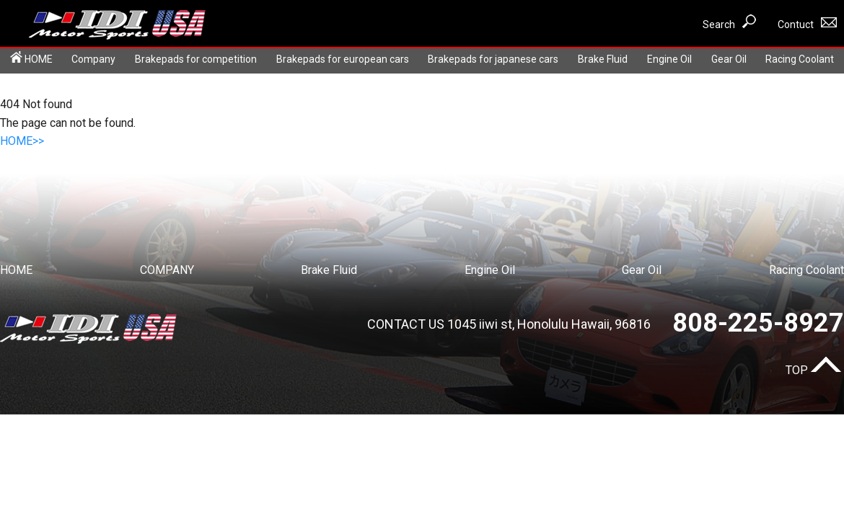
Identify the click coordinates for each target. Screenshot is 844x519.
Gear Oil (729, 59)
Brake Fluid (603, 59)
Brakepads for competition (196, 59)
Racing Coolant (799, 59)
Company (93, 59)
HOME (31, 58)
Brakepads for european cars (342, 59)
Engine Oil (669, 59)
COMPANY (167, 270)
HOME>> (22, 141)
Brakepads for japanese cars (493, 59)
